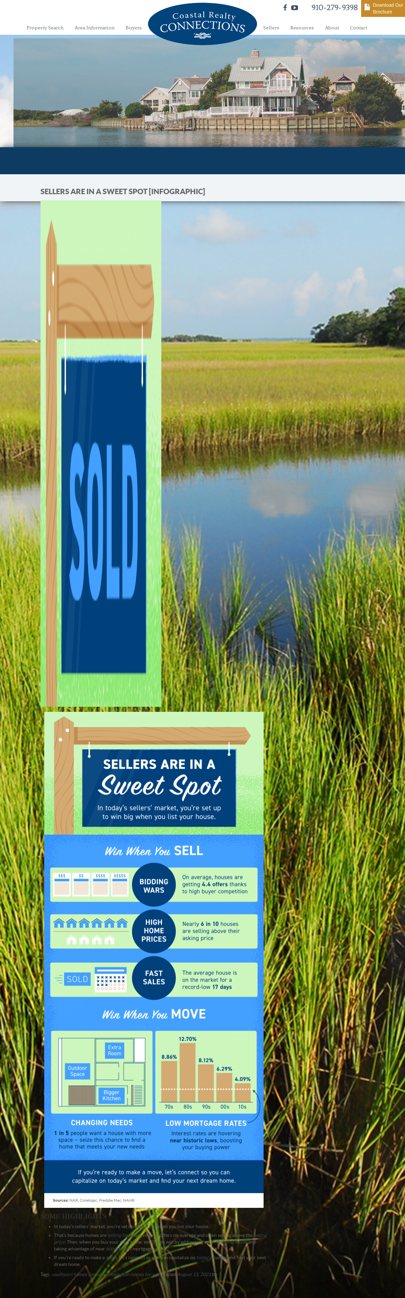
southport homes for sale (78, 1274)
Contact (358, 28)
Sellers (271, 28)
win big (147, 1226)
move (111, 1257)
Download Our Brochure (388, 8)
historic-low (119, 1248)
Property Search (45, 28)
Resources (302, 28)
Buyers (134, 28)
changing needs (231, 1242)
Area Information (94, 28)
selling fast (119, 1235)
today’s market (211, 1257)
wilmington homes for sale (133, 1274)
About (332, 28)
